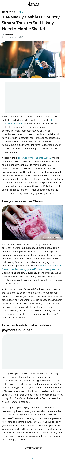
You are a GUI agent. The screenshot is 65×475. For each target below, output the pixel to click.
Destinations (8, 12)
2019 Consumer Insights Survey (34, 158)
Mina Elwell (9, 34)
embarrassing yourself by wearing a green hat (36, 269)
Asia (21, 12)
